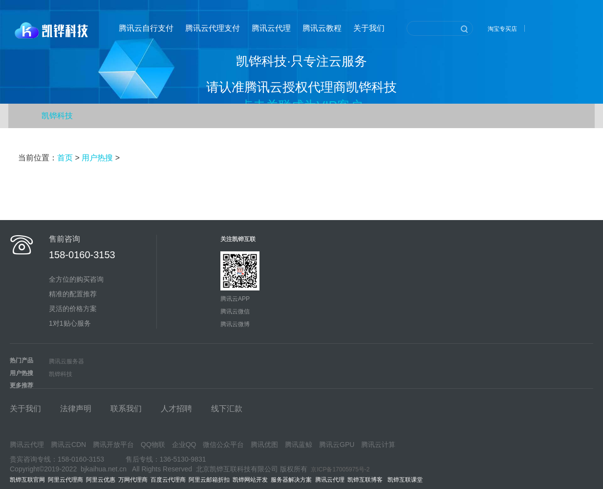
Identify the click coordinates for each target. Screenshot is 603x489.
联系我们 (126, 408)
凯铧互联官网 (27, 479)
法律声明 (75, 408)
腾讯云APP (235, 298)
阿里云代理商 (65, 479)
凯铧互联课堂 (407, 479)
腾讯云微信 (235, 311)
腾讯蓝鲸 (298, 444)
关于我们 (369, 28)
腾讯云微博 (235, 324)
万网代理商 (133, 479)
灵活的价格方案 (73, 308)
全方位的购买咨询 (76, 279)
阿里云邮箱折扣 (209, 479)
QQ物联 (153, 444)
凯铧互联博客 (367, 479)
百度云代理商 (168, 479)
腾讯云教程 (322, 28)
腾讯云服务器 (66, 361)
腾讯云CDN (68, 444)
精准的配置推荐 (73, 294)
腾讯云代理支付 (212, 28)
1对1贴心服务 (70, 323)
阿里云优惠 (100, 479)
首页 (65, 158)
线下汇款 (226, 408)
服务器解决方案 (293, 479)
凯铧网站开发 (250, 479)
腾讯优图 (264, 444)
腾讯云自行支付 (146, 28)
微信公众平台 (223, 444)
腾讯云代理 (271, 28)
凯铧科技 (57, 115)
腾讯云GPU (336, 444)
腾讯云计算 (378, 444)
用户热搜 (97, 158)
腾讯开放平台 (113, 444)
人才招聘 (176, 408)
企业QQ (184, 444)
